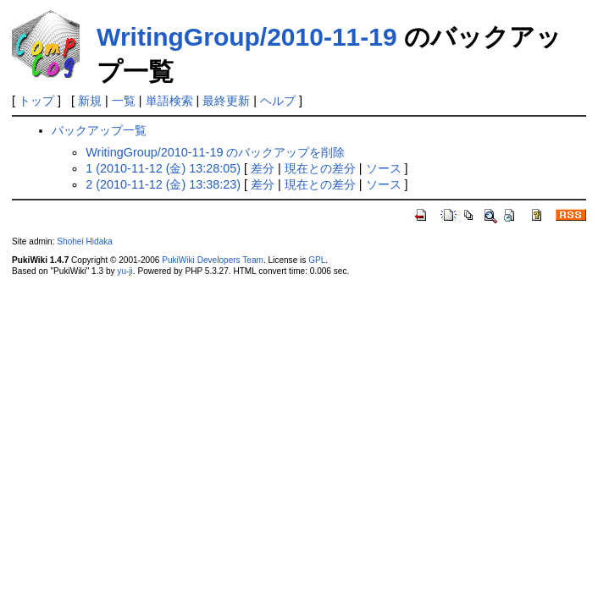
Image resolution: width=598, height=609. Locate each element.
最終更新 (226, 100)
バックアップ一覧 (99, 130)
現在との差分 (320, 168)
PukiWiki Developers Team (212, 260)
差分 (262, 168)
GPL (316, 260)
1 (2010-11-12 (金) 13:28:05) (163, 168)
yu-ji (124, 271)
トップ (36, 100)
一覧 (124, 100)
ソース (383, 168)
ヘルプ (278, 100)
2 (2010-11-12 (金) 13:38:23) (163, 184)
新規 (90, 100)
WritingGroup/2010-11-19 (247, 37)
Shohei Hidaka (85, 241)
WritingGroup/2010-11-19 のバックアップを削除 (215, 152)
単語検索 (169, 100)
